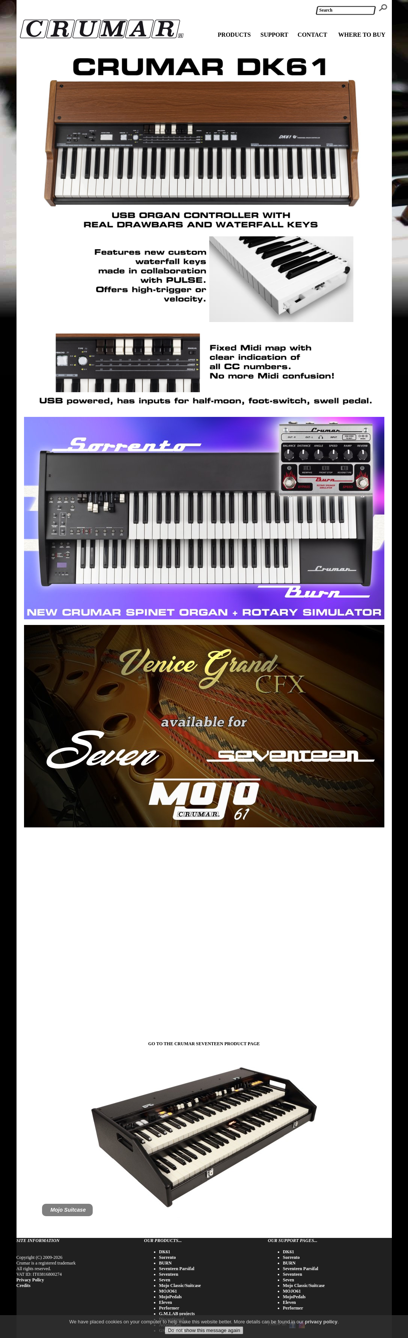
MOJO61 (168, 1291)
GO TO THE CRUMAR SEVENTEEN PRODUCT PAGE (204, 1043)
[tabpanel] (204, 1136)
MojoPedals (170, 1296)
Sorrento (167, 1257)
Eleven (165, 1302)
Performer (169, 1308)
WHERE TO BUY (361, 34)
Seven (164, 1280)
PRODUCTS (234, 34)
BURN (165, 1263)
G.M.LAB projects (177, 1313)
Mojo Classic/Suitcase (180, 1285)
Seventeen (168, 1274)
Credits (24, 1285)
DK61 (164, 1251)
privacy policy (321, 1322)
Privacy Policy (30, 1280)
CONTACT (312, 34)
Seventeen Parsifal (176, 1268)
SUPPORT (274, 34)
